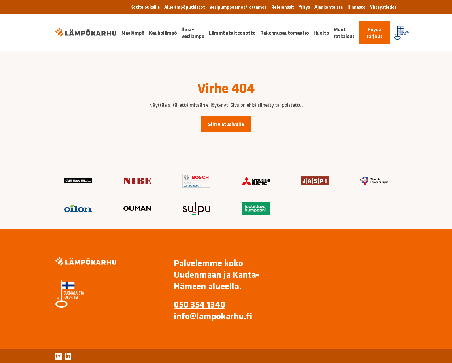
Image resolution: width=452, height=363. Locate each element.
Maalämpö (132, 32)
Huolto (321, 32)
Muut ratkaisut (344, 33)
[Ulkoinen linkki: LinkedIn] (68, 356)
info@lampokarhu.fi (213, 315)
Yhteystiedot (383, 7)
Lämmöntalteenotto (232, 32)
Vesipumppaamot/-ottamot (238, 7)
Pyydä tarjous (374, 33)
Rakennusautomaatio (284, 32)
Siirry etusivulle (226, 124)
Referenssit (282, 7)
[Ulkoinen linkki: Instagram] (58, 356)
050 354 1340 (199, 304)
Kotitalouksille (145, 7)
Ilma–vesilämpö (193, 33)
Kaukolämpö (163, 32)
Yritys (304, 7)
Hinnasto (356, 7)
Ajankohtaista (328, 7)
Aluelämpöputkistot (184, 7)
